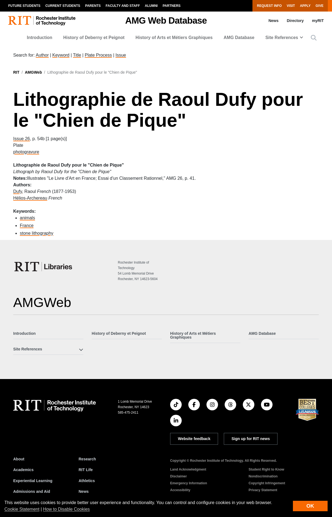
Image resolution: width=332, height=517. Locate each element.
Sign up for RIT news (251, 438)
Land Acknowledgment (188, 469)
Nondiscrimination (263, 476)
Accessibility (180, 490)
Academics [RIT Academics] (23, 470)
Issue (120, 55)
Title (77, 55)
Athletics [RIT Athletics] (87, 481)
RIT (16, 72)
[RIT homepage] (41, 21)
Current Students (62, 6)
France (27, 225)
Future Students (24, 6)
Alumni (151, 6)
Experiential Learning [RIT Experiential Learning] (32, 481)
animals (27, 217)
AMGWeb (33, 72)
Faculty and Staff (123, 6)
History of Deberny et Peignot (94, 37)
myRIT (318, 20)
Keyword (60, 55)
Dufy (17, 191)
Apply (305, 6)
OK (310, 506)
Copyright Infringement (267, 483)
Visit (291, 6)
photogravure (26, 152)
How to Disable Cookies (66, 509)
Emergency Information (188, 483)
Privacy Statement (263, 490)
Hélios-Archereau (30, 198)
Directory (295, 20)
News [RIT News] (84, 491)
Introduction (39, 37)
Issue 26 (21, 138)
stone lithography (36, 233)
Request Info (269, 6)
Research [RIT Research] (87, 459)
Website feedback (194, 438)
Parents (92, 6)
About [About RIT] (18, 459)
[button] (314, 37)
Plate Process (98, 55)
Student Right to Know (266, 469)
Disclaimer (178, 476)
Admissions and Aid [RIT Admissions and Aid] (31, 491)
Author (42, 55)
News (273, 20)
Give (319, 6)
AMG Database (239, 37)
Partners (172, 6)
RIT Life (86, 470)
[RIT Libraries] (43, 266)
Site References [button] (281, 37)
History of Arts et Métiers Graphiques (174, 37)
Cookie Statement (21, 509)
